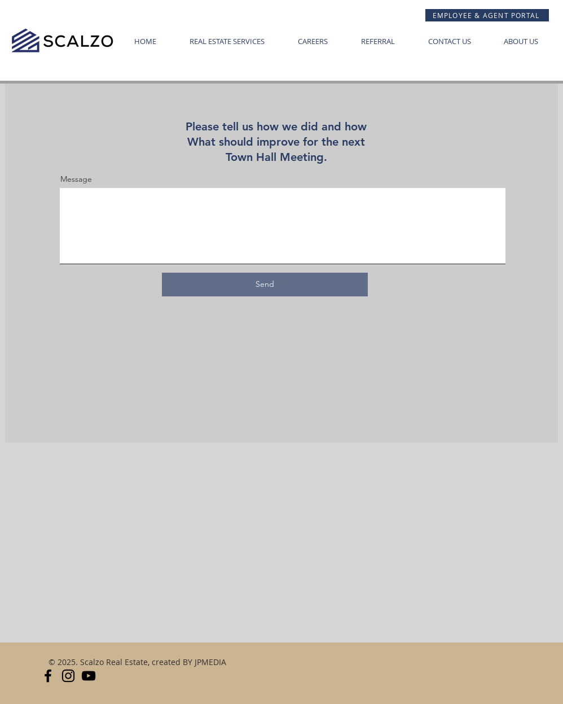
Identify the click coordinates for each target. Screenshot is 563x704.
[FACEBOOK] (47, 675)
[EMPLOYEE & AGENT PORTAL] (487, 15)
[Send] (265, 284)
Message (76, 179)
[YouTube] (88, 675)
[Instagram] (68, 675)
